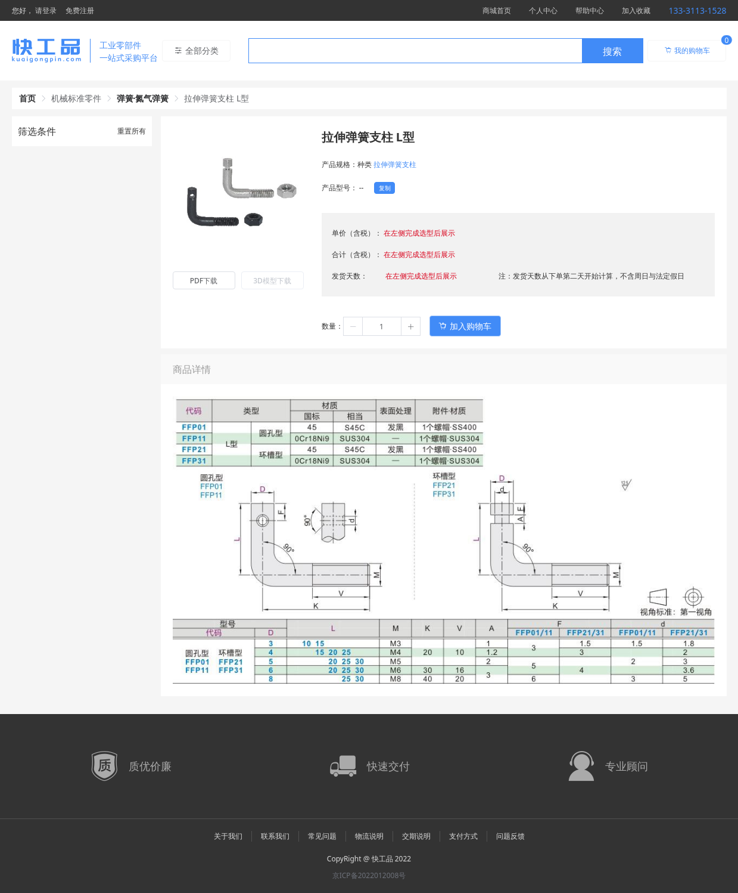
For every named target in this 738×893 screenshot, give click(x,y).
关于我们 (228, 836)
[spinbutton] (382, 326)
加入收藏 (636, 10)
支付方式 (463, 836)
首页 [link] (27, 98)
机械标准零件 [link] (76, 98)
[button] (353, 326)
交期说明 (416, 836)
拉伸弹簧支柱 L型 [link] (216, 98)
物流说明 (369, 836)
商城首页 (496, 10)
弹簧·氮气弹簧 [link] (143, 98)
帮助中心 (589, 10)
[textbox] (415, 51)
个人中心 (543, 10)
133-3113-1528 (697, 10)
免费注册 (80, 10)
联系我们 (275, 836)
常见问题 (322, 836)
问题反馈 (510, 836)
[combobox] (445, 50)
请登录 (46, 10)
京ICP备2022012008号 (369, 875)
